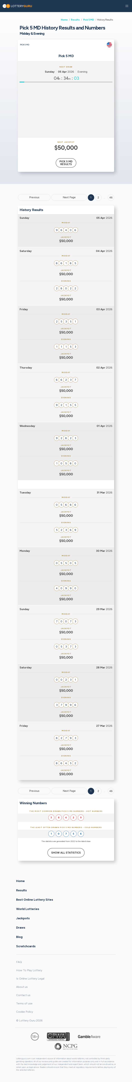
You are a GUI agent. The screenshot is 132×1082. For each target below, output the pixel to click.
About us (22, 986)
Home (64, 19)
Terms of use (24, 1003)
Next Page (69, 197)
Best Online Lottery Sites (34, 900)
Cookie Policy (24, 1011)
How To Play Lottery (29, 970)
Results (75, 19)
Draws (20, 927)
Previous (34, 197)
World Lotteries (27, 909)
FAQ (19, 962)
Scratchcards (26, 946)
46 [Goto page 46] (111, 791)
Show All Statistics (66, 852)
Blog (19, 937)
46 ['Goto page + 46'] (111, 197)
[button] (126, 6)
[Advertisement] (66, 110)
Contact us (23, 995)
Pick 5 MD (88, 19)
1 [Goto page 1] (90, 197)
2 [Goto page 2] (98, 197)
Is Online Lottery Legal (30, 978)
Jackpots (23, 918)
